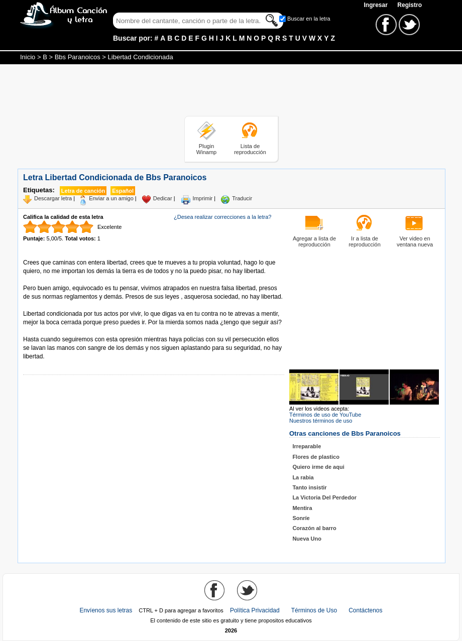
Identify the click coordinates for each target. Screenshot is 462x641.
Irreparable (306, 446)
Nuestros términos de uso (320, 421)
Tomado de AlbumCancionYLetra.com (65, 331)
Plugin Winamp (206, 149)
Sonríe (300, 518)
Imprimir (203, 198)
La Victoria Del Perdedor (324, 497)
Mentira (302, 508)
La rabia (302, 477)
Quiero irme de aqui (318, 467)
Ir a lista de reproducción (365, 241)
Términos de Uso (314, 610)
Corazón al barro (314, 528)
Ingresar (376, 5)
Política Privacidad (255, 610)
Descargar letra (53, 198)
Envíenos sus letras (105, 610)
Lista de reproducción (250, 149)
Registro (409, 5)
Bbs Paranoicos (77, 57)
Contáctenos (365, 610)
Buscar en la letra (308, 19)
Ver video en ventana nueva (415, 241)
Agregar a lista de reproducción (314, 241)
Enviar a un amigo (111, 198)
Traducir (242, 198)
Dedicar (162, 198)
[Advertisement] (231, 91)
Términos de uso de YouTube (325, 415)
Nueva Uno (306, 539)
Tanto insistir (309, 487)
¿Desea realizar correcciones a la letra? (222, 217)
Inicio (27, 57)
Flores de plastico (315, 457)
